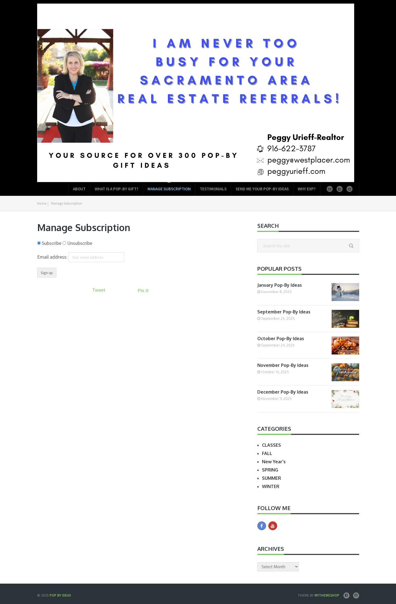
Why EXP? (307, 188)
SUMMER (271, 478)
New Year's (274, 461)
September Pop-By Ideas (283, 312)
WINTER (270, 486)
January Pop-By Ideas (279, 285)
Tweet (98, 290)
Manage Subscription (169, 188)
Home (41, 203)
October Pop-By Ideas (280, 338)
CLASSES (271, 445)
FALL (267, 453)
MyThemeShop (327, 595)
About (79, 188)
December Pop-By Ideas (282, 392)
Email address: (53, 257)
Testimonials (213, 188)
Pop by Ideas (60, 595)
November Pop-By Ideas (282, 365)
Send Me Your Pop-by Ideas (262, 188)
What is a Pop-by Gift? (116, 188)
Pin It (143, 290)
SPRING (270, 470)
